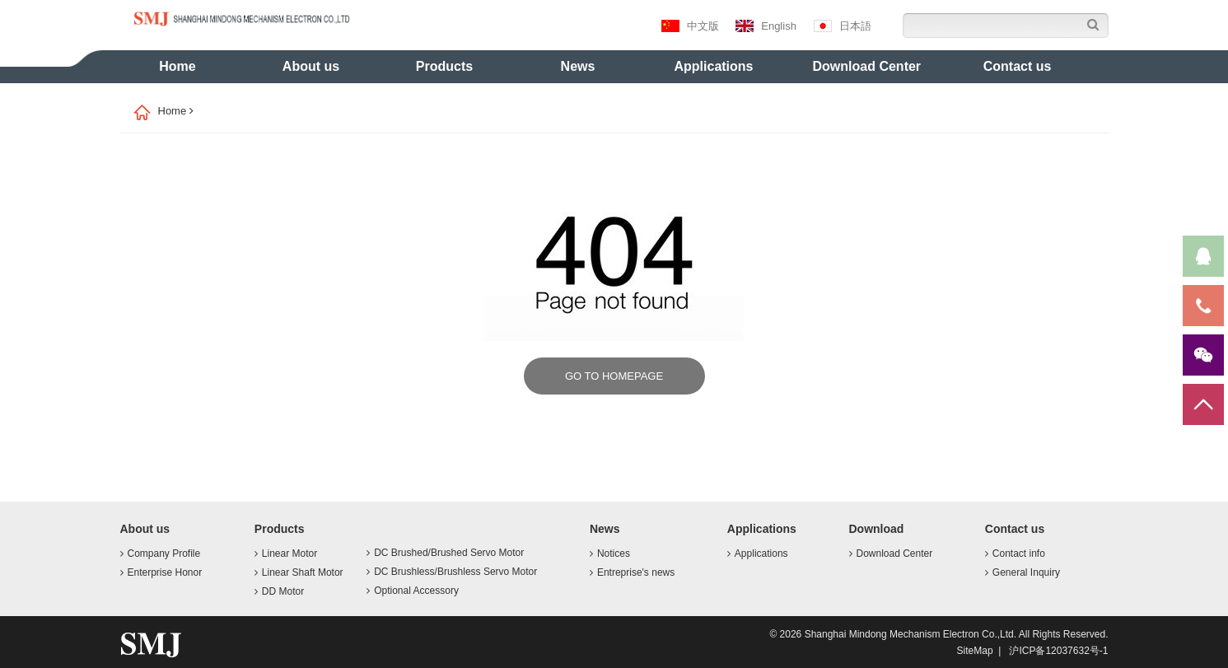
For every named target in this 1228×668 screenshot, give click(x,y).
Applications (714, 66)
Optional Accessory (413, 590)
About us (310, 66)
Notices (610, 553)
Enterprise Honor (161, 572)
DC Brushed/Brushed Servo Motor (445, 552)
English (765, 26)
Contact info (1015, 553)
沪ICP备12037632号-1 (1058, 650)
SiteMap (975, 650)
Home (177, 66)
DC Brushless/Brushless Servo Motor (452, 571)
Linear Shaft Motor (298, 572)
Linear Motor (285, 553)
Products (444, 66)
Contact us (1017, 66)
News (578, 66)
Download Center (867, 66)
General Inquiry (1022, 572)
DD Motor (279, 591)
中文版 (690, 26)
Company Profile (160, 553)
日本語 (842, 26)
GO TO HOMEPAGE (614, 376)
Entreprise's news (632, 572)
